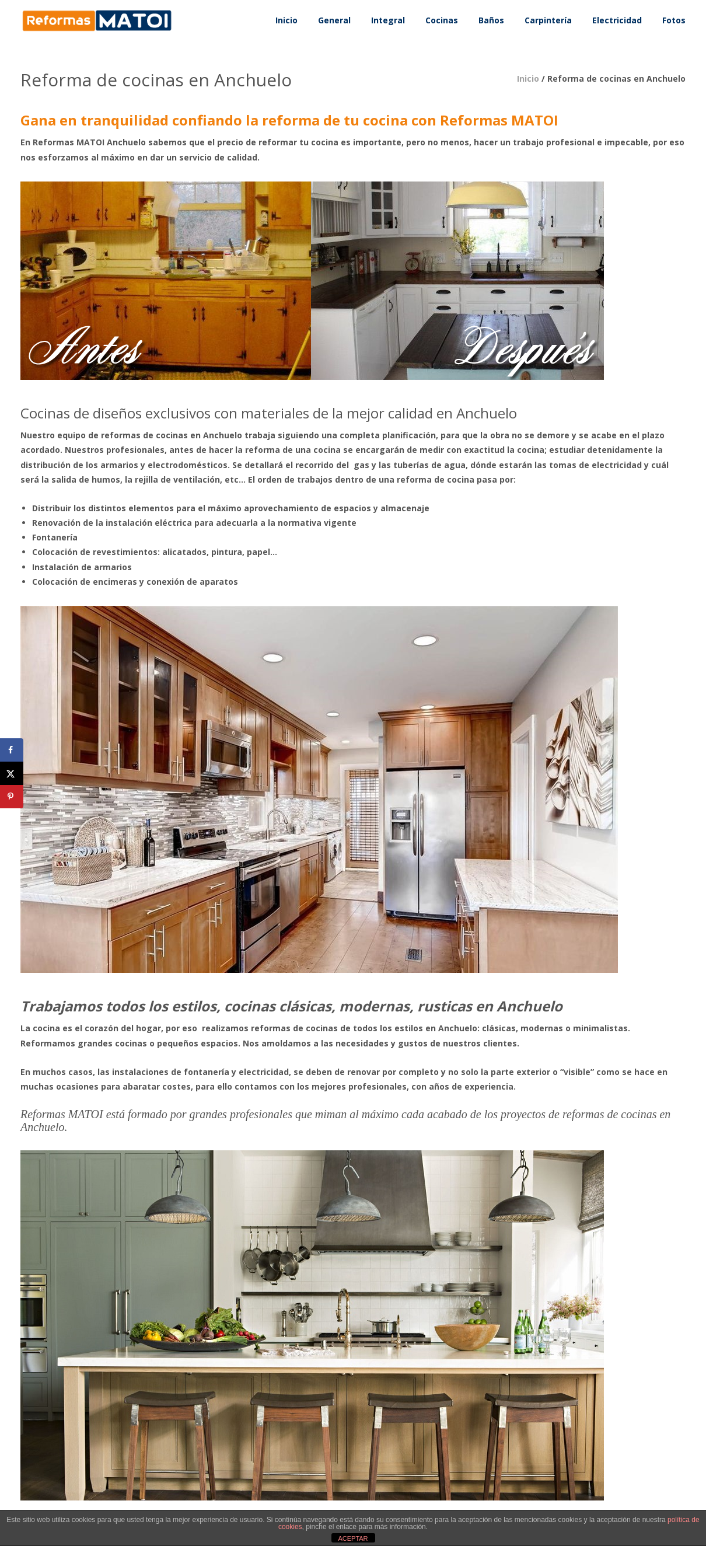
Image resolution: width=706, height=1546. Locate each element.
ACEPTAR (353, 1538)
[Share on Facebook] (11, 750)
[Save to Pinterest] (11, 796)
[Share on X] (11, 773)
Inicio (528, 78)
